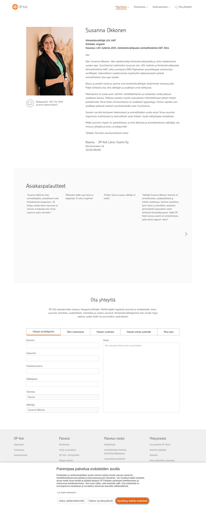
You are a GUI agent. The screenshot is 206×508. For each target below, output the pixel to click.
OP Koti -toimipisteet (69, 455)
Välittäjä (30, 404)
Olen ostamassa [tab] (75, 331)
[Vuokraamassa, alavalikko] (161, 7)
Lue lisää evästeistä (66, 492)
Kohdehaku (64, 444)
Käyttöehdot (109, 444)
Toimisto (30, 391)
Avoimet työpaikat (158, 449)
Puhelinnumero (34, 366)
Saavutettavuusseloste (114, 458)
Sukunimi (31, 353)
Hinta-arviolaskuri (67, 449)
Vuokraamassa (20, 455)
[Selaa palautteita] (186, 234)
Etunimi (30, 340)
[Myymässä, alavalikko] (123, 7)
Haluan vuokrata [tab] (105, 331)
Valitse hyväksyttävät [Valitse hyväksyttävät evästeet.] (100, 500)
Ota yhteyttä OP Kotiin (160, 444)
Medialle (154, 455)
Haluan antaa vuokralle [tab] (139, 331)
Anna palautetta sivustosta (162, 460)
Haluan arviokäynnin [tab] (43, 331)
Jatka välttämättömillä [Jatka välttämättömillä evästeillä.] (71, 500)
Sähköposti (31, 378)
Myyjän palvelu (66, 460)
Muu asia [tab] (168, 331)
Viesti (106, 340)
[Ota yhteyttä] (183, 7)
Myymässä (19, 444)
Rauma (107, 142)
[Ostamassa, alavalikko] (141, 7)
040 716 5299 (56, 102)
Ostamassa (19, 449)
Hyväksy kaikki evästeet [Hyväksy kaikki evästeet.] (132, 500)
